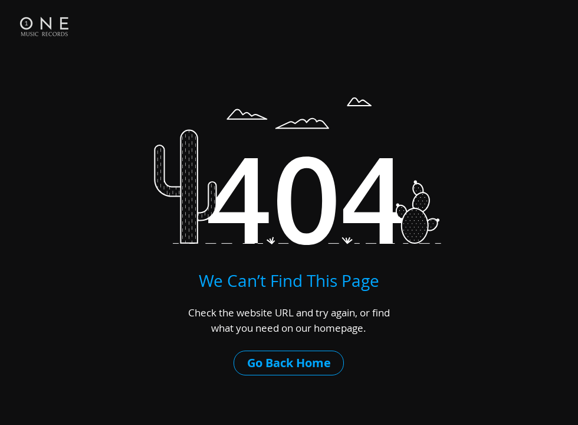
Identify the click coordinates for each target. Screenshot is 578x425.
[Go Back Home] (289, 363)
